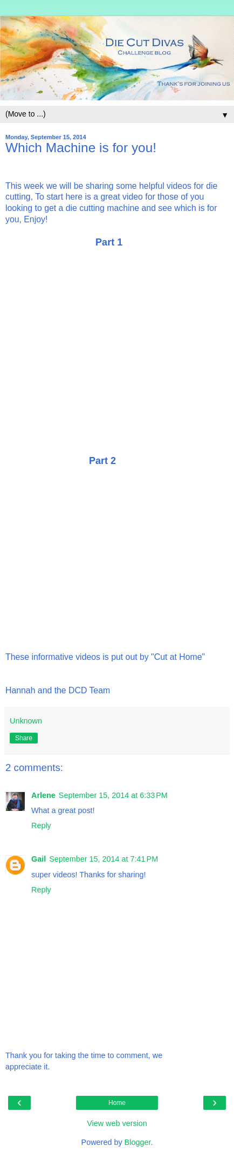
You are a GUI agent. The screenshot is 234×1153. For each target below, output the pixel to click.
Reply (41, 825)
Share (23, 738)
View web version (117, 1123)
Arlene (43, 795)
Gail (38, 859)
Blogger (138, 1142)
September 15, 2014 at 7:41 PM (103, 859)
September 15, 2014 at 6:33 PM (113, 795)
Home (117, 1103)
